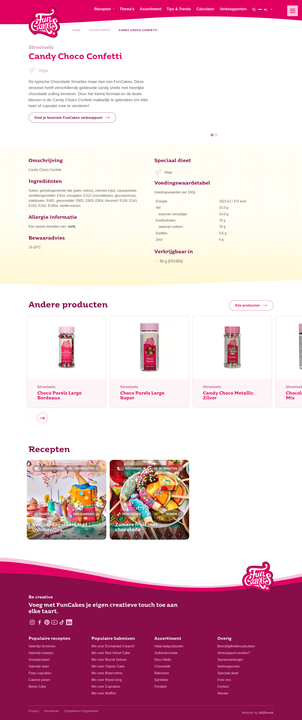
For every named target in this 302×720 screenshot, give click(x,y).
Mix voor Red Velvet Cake (110, 653)
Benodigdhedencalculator (236, 646)
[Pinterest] (47, 622)
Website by (257, 712)
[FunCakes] (44, 22)
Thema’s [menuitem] (127, 9)
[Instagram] (32, 622)
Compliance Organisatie (81, 711)
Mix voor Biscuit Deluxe (108, 659)
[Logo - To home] (258, 577)
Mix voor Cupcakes (105, 686)
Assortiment (100, 30)
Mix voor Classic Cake (108, 666)
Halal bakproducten (168, 646)
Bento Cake (37, 686)
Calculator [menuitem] (205, 9)
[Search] (254, 9)
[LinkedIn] (69, 622)
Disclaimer (51, 711)
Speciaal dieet (227, 673)
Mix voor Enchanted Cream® (113, 646)
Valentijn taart (39, 666)
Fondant (160, 686)
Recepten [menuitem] (102, 9)
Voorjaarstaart (39, 659)
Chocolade (162, 666)
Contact (223, 686)
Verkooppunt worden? (233, 653)
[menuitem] (265, 9)
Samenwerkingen (230, 659)
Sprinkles (161, 680)
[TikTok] (61, 622)
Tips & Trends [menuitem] (179, 9)
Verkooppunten (228, 666)
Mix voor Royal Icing (106, 680)
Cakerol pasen (39, 680)
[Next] (42, 419)
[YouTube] (54, 622)
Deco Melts (162, 659)
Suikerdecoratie (166, 653)
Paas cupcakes (40, 673)
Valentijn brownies (42, 646)
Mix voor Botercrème (106, 673)
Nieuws (222, 693)
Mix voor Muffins (103, 693)
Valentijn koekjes (41, 653)
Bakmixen (161, 673)
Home (76, 30)
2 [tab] (215, 135)
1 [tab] (212, 135)
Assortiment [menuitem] (150, 9)
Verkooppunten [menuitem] (233, 9)
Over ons (224, 680)
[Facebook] (39, 622)
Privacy (34, 711)
